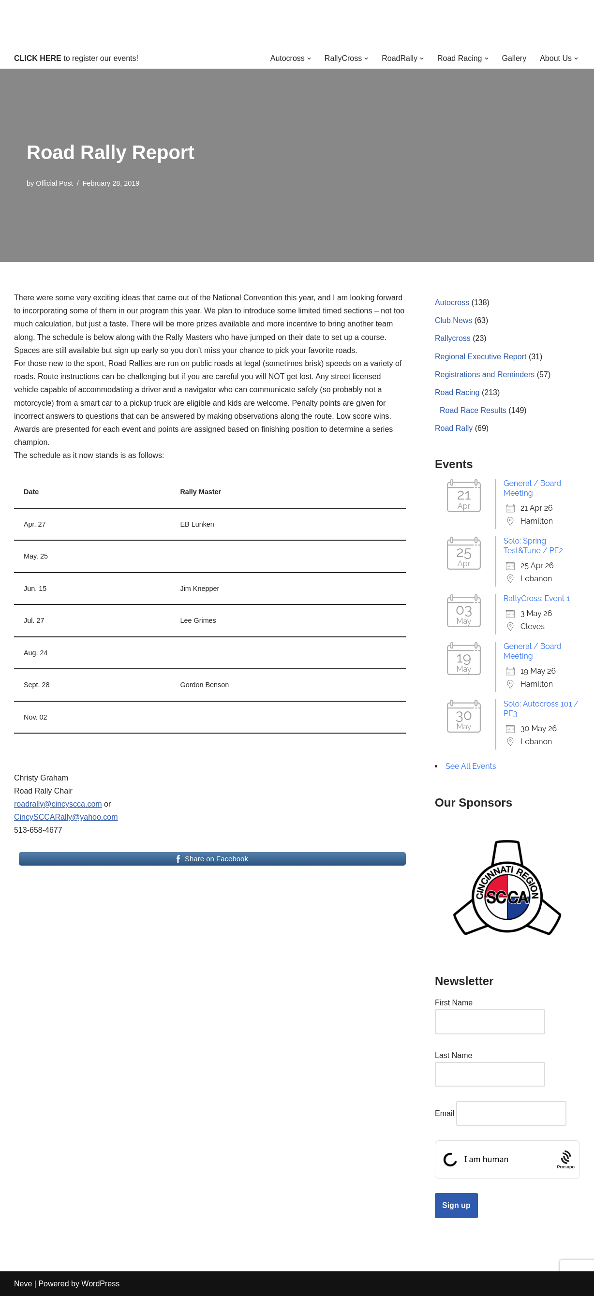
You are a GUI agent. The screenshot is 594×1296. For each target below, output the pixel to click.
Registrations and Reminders (485, 374)
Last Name (453, 1055)
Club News (453, 320)
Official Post (54, 183)
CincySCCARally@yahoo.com (66, 817)
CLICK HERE (37, 58)
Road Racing (457, 392)
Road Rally (454, 428)
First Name (454, 1003)
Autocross (452, 302)
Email (444, 1113)
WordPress (100, 1284)
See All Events (471, 766)
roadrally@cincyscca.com (58, 804)
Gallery (514, 58)
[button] (309, 58)
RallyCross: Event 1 (537, 598)
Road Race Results (473, 410)
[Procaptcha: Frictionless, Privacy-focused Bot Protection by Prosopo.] (566, 1159)
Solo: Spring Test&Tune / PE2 (533, 545)
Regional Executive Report (480, 357)
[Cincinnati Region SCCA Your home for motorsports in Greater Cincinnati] (297, 24)
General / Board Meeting (533, 488)
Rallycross (453, 338)
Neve (23, 1284)
